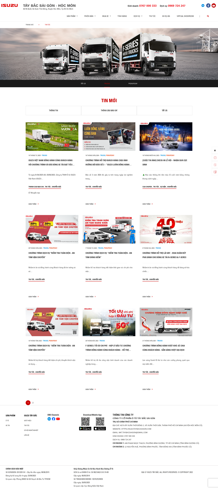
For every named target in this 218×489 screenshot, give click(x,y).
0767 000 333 (129, 436)
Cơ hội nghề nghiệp (31, 430)
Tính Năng (122, 16)
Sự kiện (163, 187)
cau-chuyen (147, 187)
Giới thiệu (27, 421)
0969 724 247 (126, 440)
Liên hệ (26, 435)
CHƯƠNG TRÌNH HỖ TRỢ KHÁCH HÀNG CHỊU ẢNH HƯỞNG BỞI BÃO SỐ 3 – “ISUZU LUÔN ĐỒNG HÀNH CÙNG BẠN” (107, 164)
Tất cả (83, 83)
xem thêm (33, 204)
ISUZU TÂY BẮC (30, 415)
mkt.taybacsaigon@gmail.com (133, 433)
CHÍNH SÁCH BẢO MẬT (14, 469)
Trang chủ (29, 25)
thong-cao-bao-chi (36, 187)
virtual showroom (185, 16)
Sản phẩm (10, 415)
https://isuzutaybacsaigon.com (136, 429)
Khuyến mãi (56, 187)
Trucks (107, 83)
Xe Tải (8, 425)
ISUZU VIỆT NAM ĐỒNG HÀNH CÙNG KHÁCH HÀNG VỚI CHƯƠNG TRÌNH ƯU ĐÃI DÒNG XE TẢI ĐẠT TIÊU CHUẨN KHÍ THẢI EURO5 (50, 164)
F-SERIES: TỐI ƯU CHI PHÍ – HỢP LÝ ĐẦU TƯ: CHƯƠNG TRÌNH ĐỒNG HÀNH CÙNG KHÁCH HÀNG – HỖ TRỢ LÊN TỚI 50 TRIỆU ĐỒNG (108, 350)
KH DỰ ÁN (166, 16)
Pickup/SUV (133, 83)
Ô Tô (7, 421)
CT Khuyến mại (34, 193)
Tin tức (152, 16)
